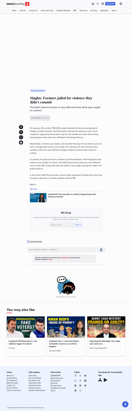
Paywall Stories (35, 385)
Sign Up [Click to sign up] (78, 225)
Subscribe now (65, 258)
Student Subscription (37, 390)
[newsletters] (93, 3)
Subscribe (110, 4)
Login (50, 259)
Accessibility (12, 378)
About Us (10, 375)
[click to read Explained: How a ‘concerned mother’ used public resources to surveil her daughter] (66, 327)
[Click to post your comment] (101, 250)
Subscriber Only (47, 10)
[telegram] (75, 386)
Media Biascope (57, 378)
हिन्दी (74, 10)
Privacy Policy (12, 388)
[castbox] (75, 390)
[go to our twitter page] (80, 376)
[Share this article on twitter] (21, 132)
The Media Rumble (58, 388)
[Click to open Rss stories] (80, 381)
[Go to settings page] (125, 404)
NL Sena (94, 10)
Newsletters (55, 381)
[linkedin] (80, 386)
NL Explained (12, 380)
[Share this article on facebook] (21, 127)
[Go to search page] (97, 3)
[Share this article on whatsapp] (21, 137)
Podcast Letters (35, 388)
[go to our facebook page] (75, 376)
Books (53, 390)
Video (14, 10)
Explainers (104, 10)
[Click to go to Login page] (121, 3)
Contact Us (11, 385)
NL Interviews (56, 386)
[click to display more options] (114, 10)
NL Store (54, 383)
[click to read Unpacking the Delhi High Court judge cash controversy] (106, 327)
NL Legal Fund (34, 380)
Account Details (35, 378)
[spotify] (85, 386)
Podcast (22, 10)
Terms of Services (14, 390)
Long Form (33, 10)
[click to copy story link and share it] (21, 142)
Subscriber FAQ (35, 383)
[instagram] (75, 381)
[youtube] (85, 376)
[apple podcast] (85, 381)
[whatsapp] (80, 390)
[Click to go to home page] (18, 4)
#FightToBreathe (63, 10)
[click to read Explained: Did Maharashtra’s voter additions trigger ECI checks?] (26, 327)
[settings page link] (102, 3)
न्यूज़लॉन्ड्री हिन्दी (55, 376)
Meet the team (12, 383)
